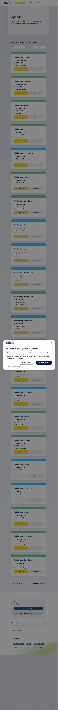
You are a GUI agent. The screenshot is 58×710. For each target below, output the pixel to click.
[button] (13, 367)
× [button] (51, 342)
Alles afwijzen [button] (27, 363)
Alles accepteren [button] (43, 363)
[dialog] (29, 355)
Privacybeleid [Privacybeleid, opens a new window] (19, 358)
